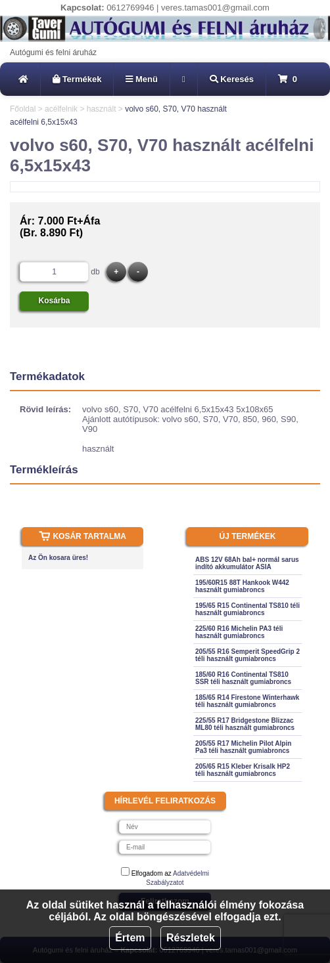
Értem (130, 937)
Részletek (190, 937)
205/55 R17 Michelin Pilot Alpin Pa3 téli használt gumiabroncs (243, 747)
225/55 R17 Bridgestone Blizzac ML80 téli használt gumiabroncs (245, 724)
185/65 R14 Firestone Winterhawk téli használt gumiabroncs (247, 701)
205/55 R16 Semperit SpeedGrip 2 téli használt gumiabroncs (247, 655)
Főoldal (22, 109)
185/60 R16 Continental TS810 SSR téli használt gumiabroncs (243, 678)
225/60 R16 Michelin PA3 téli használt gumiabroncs (239, 632)
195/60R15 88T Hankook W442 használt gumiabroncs (242, 586)
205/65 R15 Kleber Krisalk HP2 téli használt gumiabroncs (242, 770)
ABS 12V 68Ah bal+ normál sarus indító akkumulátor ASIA (247, 563)
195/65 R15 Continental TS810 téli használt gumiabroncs (247, 609)
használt (101, 109)
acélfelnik (61, 109)
